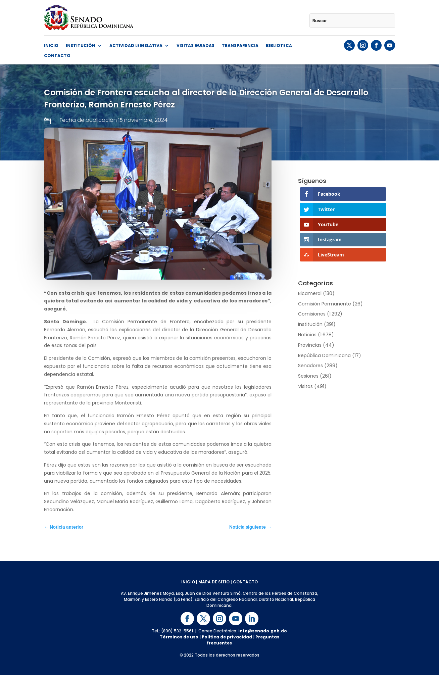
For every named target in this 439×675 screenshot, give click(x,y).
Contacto (57, 55)
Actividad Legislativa (135, 45)
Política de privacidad (227, 637)
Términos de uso (179, 637)
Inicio (51, 45)
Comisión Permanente (324, 303)
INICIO (188, 582)
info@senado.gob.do (262, 631)
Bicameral (310, 293)
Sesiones (308, 376)
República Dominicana (324, 355)
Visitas (305, 386)
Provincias (310, 345)
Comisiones (312, 313)
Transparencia (240, 45)
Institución (80, 45)
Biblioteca (279, 45)
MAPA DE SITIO (214, 582)
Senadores (310, 365)
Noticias (307, 334)
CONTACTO (245, 582)
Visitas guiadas (195, 45)
